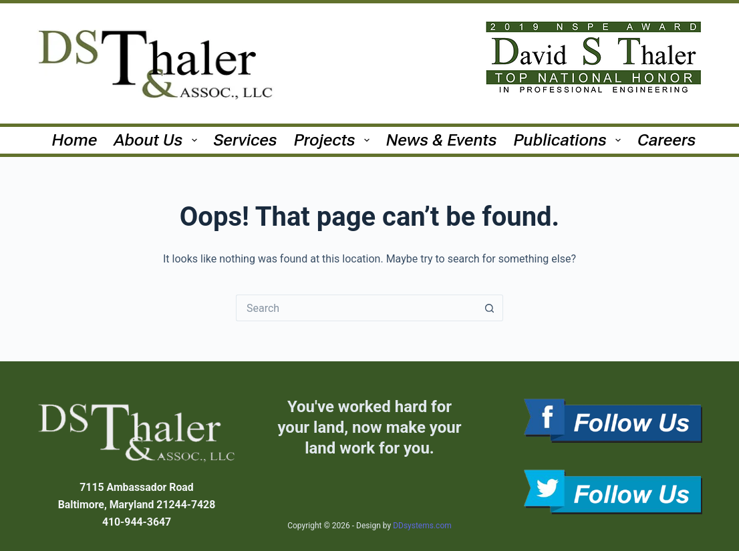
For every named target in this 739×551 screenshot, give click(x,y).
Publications (570, 140)
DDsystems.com (422, 525)
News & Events (441, 140)
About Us (158, 140)
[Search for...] (356, 308)
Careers (666, 140)
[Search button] (489, 308)
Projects (334, 140)
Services (245, 140)
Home (75, 140)
